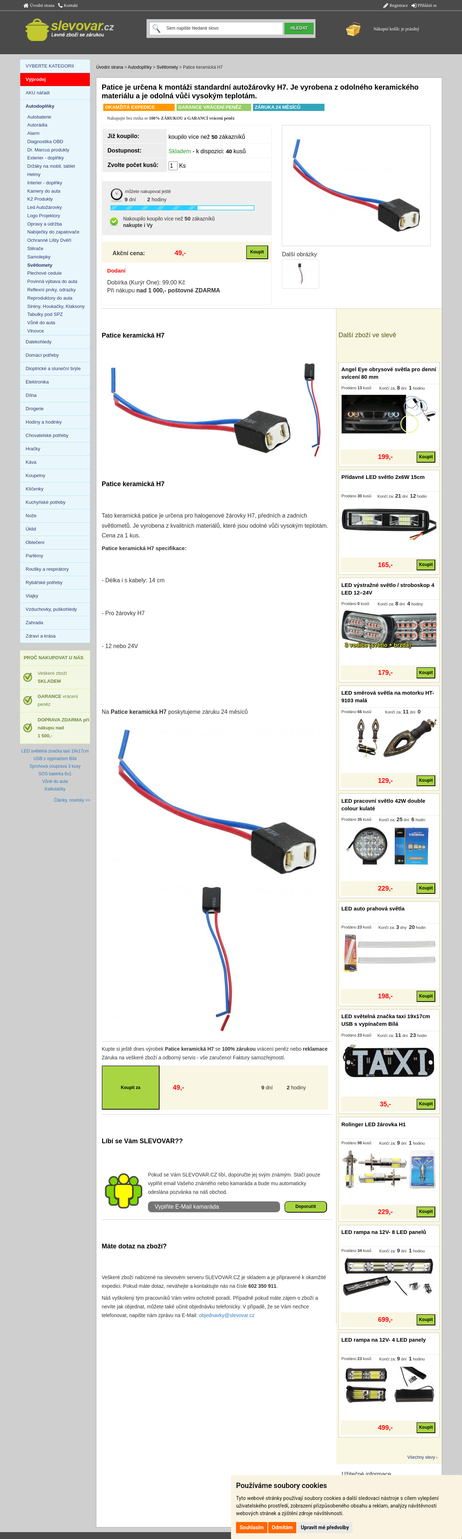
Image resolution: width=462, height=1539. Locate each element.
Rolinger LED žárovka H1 (373, 1124)
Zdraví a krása (41, 636)
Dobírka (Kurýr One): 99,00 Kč (146, 282)
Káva (31, 462)
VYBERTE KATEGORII (50, 66)
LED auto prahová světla (373, 908)
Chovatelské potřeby (47, 435)
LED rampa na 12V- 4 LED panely (383, 1340)
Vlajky (32, 596)
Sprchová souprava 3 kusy (55, 766)
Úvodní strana (39, 5)
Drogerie (35, 408)
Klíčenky (34, 489)
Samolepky (39, 257)
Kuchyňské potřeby (46, 502)
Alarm (33, 133)
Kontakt (68, 5)
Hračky (33, 448)
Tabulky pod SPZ (45, 314)
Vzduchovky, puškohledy (51, 609)
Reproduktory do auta (50, 298)
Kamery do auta (44, 191)
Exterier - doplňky (45, 157)
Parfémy (34, 555)
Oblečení (35, 542)
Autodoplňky (140, 67)
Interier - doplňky (44, 182)
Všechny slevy (421, 1457)
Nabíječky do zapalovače (53, 232)
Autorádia (37, 125)
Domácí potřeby (42, 355)
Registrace (395, 5)
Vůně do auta (41, 322)
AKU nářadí (38, 92)
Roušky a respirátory (47, 569)
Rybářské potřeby (44, 582)
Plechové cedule (44, 273)
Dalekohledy (39, 341)
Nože (31, 515)
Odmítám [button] (282, 1527)
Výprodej (36, 79)
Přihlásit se (424, 5)
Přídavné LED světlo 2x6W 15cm (383, 477)
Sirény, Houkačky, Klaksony (56, 306)
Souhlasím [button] (252, 1527)
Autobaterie (39, 117)
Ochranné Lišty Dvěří (49, 240)
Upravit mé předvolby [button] (325, 1527)
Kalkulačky (55, 789)
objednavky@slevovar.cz (226, 1315)
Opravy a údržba (44, 224)
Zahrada (34, 622)
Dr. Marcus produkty (48, 150)
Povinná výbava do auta (52, 281)
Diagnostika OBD (45, 141)
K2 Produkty (40, 199)
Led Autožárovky (44, 207)
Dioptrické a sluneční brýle (53, 368)
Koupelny (35, 475)
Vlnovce (35, 331)
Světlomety (167, 67)
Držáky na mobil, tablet (51, 166)
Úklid (31, 529)
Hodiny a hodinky (44, 422)
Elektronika (37, 382)
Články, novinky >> (72, 800)
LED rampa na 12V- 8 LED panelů (383, 1232)
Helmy (34, 174)
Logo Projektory (43, 215)
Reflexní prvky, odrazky (51, 289)
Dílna (31, 395)
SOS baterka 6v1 (55, 773)
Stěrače (35, 248)
